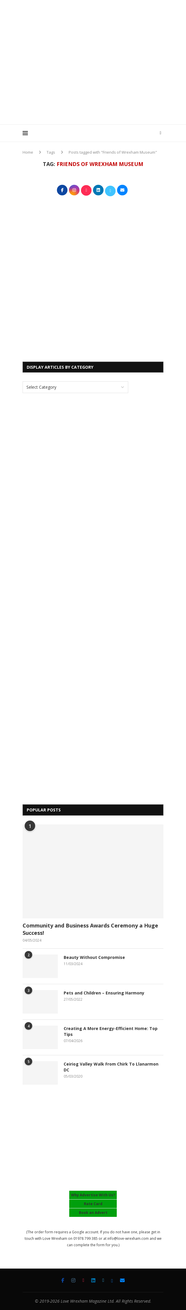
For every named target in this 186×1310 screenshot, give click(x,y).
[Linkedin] (93, 1280)
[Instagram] (73, 1280)
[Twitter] (103, 1280)
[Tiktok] (83, 1280)
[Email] (122, 1280)
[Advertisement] (104, 79)
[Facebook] (62, 1280)
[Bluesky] (112, 1280)
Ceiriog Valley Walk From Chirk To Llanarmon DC (111, 1067)
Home (28, 152)
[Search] (160, 133)
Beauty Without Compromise (94, 957)
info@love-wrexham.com (128, 1238)
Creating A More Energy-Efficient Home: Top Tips (111, 1031)
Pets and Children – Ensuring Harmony (104, 993)
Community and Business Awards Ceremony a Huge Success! (90, 929)
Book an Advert (93, 1212)
